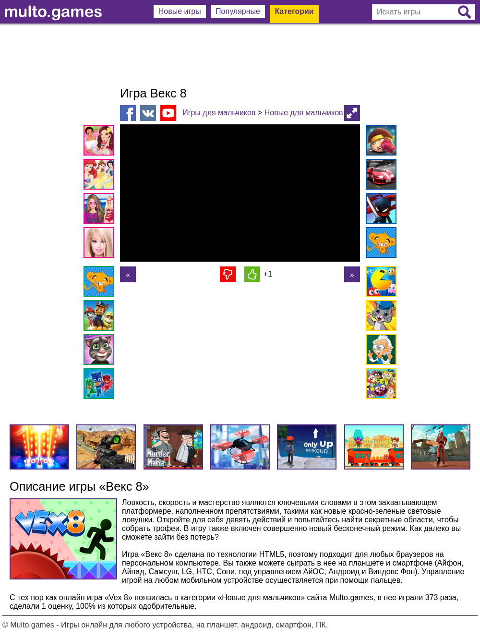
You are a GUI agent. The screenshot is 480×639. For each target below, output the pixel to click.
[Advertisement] (240, 55)
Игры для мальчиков (218, 113)
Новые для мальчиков (303, 113)
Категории (294, 11)
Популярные (238, 11)
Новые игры (179, 11)
